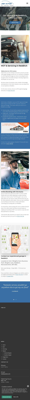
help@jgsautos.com (5, 373)
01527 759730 (9, 143)
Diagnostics (5, 357)
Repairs (4, 351)
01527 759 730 (11, 90)
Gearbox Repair (7, 355)
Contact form (10, 276)
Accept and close (7, 397)
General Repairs (8, 353)
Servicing (5, 349)
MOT (4, 347)
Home (4, 345)
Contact (4, 359)
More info (15, 397)
